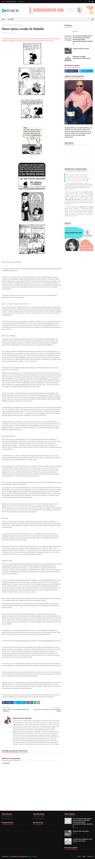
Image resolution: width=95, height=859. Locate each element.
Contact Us (90, 856)
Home (79, 856)
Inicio (3, 1)
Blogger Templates (32, 856)
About (84, 856)
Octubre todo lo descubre (81, 48)
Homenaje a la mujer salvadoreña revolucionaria (81, 57)
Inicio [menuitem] (3, 19)
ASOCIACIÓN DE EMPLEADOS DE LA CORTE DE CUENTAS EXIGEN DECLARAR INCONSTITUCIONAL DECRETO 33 (83, 39)
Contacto (21, 1)
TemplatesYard (15, 856)
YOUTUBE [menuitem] (10, 19)
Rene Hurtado (6, 33)
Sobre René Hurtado (11, 1)
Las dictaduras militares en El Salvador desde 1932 (82, 840)
